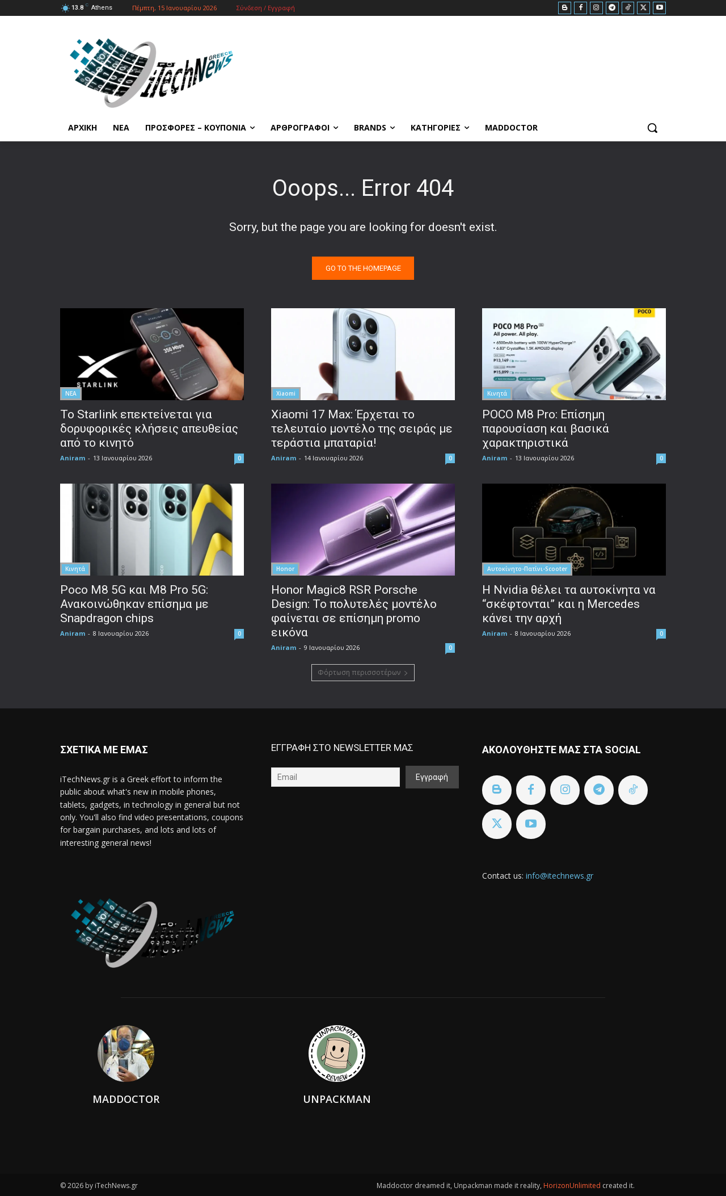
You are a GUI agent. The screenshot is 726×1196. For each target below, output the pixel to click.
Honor (285, 569)
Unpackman (337, 1099)
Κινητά (497, 393)
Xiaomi (286, 393)
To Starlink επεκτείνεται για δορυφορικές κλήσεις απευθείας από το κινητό (149, 429)
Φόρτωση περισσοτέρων (363, 672)
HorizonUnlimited (572, 1185)
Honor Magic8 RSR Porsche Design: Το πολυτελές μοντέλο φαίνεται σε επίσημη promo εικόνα (354, 611)
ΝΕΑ (71, 393)
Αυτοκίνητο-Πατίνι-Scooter (527, 569)
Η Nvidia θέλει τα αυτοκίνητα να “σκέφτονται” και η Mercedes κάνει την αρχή (569, 604)
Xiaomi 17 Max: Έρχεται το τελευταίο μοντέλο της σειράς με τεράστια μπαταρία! (362, 429)
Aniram (72, 458)
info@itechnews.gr (559, 875)
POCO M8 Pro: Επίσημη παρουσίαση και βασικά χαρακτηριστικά (545, 429)
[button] (652, 127)
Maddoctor (125, 1099)
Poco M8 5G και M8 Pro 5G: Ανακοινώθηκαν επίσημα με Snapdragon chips (134, 604)
